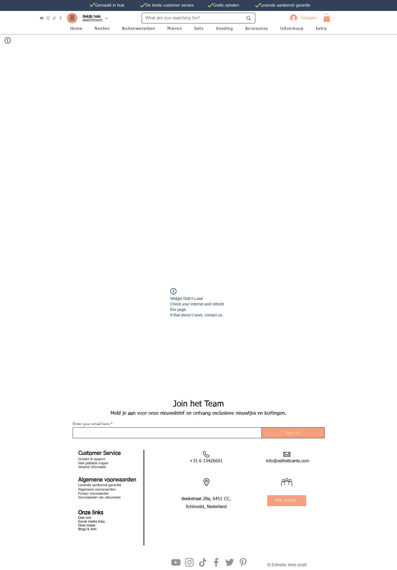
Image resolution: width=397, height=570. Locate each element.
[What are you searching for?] (190, 18)
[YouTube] (42, 18)
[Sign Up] (293, 432)
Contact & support (91, 459)
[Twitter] (229, 562)
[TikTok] (54, 18)
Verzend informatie (92, 467)
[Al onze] (94, 18)
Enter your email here (91, 424)
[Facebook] (60, 18)
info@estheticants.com (287, 461)
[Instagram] (48, 18)
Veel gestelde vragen (93, 463)
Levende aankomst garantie (99, 485)
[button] (326, 17)
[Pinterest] (243, 562)
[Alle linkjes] (286, 500)
